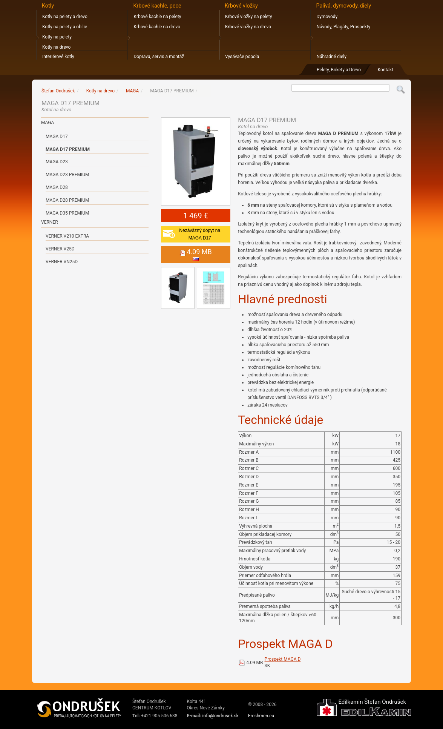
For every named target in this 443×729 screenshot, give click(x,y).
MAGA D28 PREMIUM (67, 200)
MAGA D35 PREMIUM (67, 213)
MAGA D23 (57, 161)
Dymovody (326, 16)
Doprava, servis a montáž (158, 56)
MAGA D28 (57, 187)
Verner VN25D (62, 261)
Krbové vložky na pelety (248, 16)
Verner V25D (60, 249)
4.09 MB (254, 662)
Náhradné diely (331, 56)
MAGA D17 (57, 136)
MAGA (47, 122)
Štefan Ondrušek (58, 91)
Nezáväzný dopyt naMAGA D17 (199, 234)
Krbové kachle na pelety (157, 16)
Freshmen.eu (261, 715)
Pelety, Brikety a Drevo (339, 69)
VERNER (49, 222)
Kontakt (385, 69)
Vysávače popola (242, 56)
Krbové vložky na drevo (248, 26)
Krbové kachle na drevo (156, 26)
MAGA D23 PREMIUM (67, 174)
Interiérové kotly (58, 56)
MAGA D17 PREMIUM (68, 149)
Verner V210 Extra (67, 236)
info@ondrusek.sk (220, 715)
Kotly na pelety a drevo (64, 16)
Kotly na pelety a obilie (64, 26)
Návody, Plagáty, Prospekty (343, 26)
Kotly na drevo (56, 47)
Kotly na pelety (57, 37)
